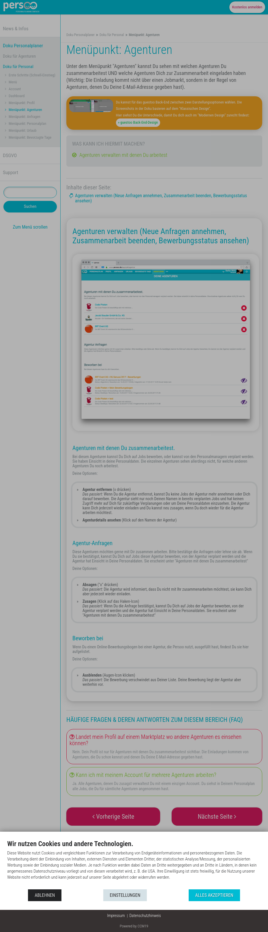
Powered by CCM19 (134, 926)
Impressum (116, 915)
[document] (134, 864)
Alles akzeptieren (214, 895)
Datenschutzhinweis (145, 915)
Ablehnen (45, 895)
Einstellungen (125, 895)
